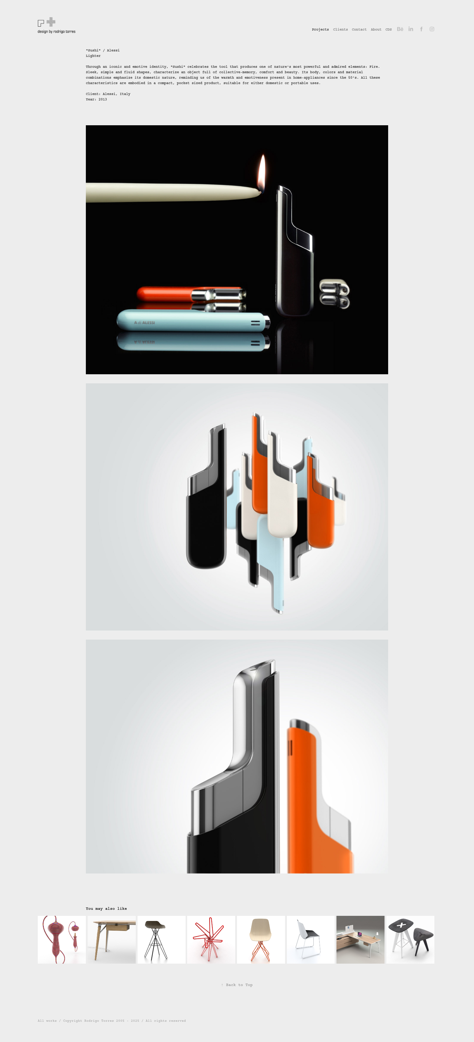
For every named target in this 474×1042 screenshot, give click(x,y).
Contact (359, 29)
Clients (340, 29)
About (376, 29)
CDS (388, 29)
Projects (320, 29)
